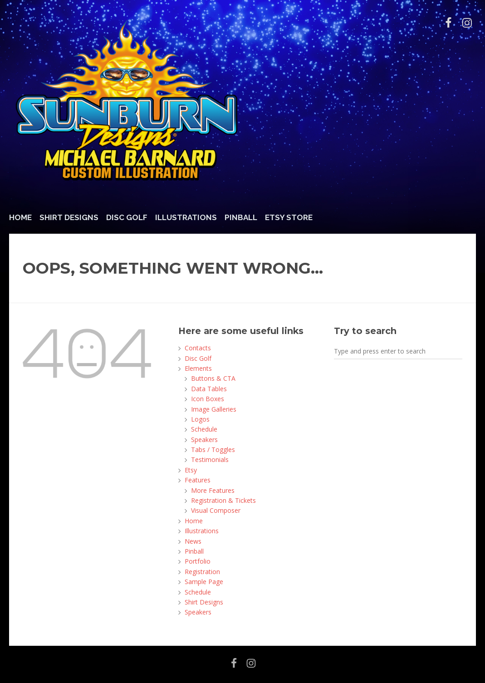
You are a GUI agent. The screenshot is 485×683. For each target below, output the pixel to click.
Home (20, 217)
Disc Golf (126, 217)
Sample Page (204, 581)
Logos (200, 419)
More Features (213, 490)
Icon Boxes (207, 398)
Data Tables (209, 388)
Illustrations (186, 217)
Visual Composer (215, 510)
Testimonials (210, 459)
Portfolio (198, 561)
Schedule (204, 429)
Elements (198, 368)
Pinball (241, 217)
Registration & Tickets (223, 500)
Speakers (204, 439)
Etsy (191, 470)
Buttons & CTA (213, 378)
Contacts (198, 348)
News (193, 541)
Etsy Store (289, 217)
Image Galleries (213, 409)
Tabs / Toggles (213, 449)
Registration (202, 571)
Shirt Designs (68, 217)
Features (198, 480)
